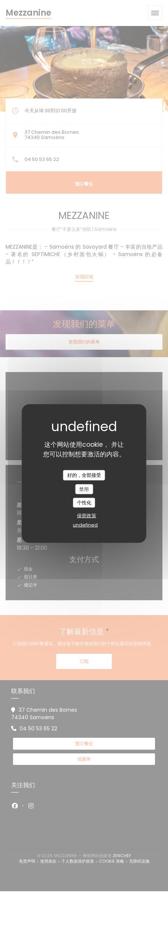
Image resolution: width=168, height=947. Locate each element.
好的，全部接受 (84, 475)
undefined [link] (85, 524)
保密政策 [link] (86, 515)
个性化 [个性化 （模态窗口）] (84, 502)
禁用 (84, 488)
